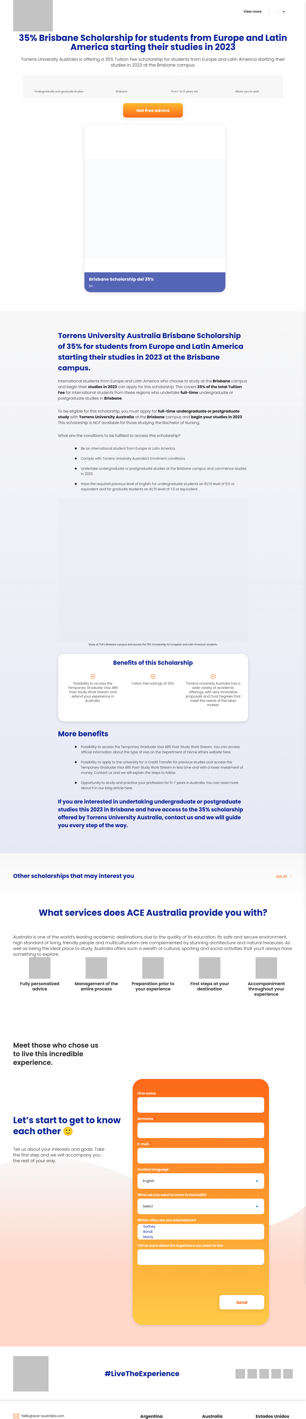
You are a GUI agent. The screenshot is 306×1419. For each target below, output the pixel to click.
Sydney (201, 1226)
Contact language (153, 1169)
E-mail (144, 1144)
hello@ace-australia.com (43, 1415)
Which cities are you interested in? (166, 1220)
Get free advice (152, 110)
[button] (280, 11)
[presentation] (173, 1277)
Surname (146, 1118)
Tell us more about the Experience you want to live (180, 1245)
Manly (201, 1237)
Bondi (201, 1232)
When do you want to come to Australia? (172, 1194)
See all (284, 876)
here (226, 752)
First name (146, 1093)
